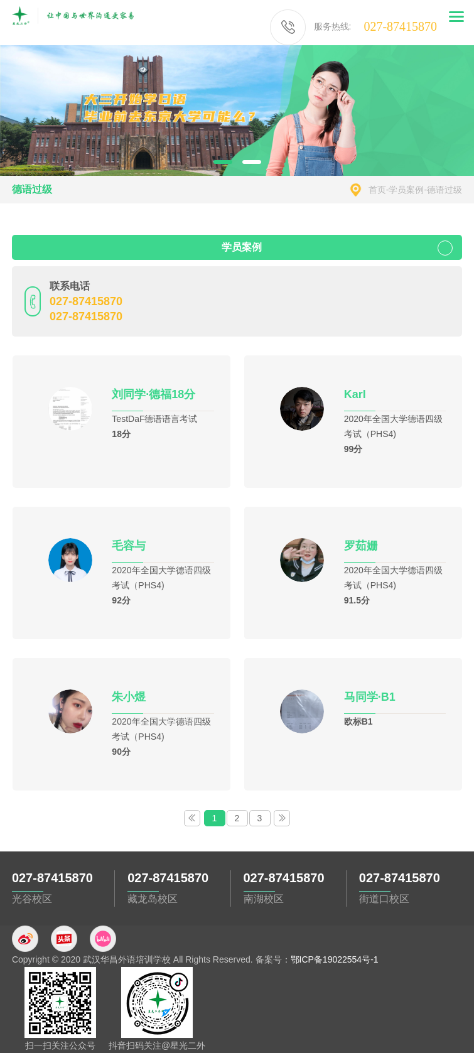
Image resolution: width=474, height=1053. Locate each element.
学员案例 (406, 190)
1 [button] (222, 162)
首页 (377, 190)
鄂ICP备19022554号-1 (335, 959)
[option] (237, 110)
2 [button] (251, 162)
